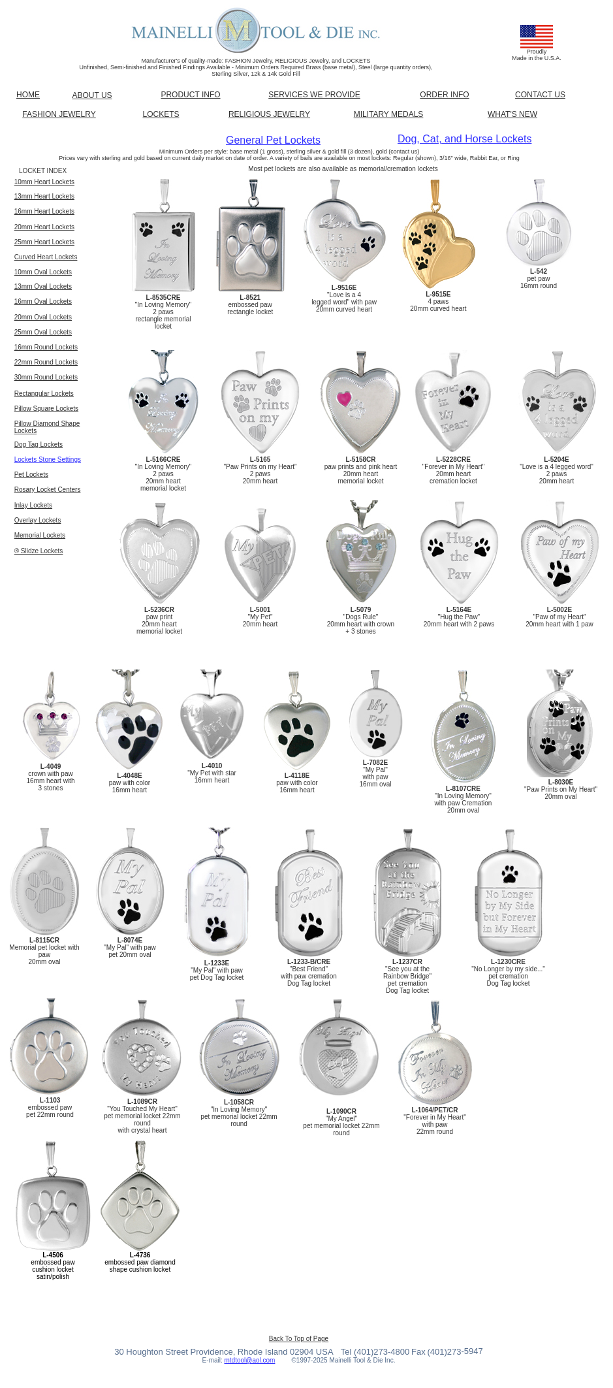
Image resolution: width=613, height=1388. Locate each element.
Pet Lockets (31, 474)
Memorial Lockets (39, 535)
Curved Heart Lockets (46, 257)
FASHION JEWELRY (58, 114)
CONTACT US (540, 94)
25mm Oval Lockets (43, 332)
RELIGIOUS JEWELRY (269, 114)
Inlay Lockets (33, 505)
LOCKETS (160, 114)
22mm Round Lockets (46, 362)
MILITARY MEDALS (389, 114)
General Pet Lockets (273, 140)
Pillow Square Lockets (46, 408)
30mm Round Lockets (46, 377)
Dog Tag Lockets (38, 444)
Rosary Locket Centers (47, 489)
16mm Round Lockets (46, 347)
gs (77, 459)
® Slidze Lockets (38, 551)
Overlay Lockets (37, 520)
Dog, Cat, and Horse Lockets (464, 138)
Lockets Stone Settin (44, 459)
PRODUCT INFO (190, 94)
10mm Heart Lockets (44, 182)
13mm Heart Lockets (44, 196)
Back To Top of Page (298, 1338)
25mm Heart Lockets (44, 242)
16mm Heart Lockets (44, 211)
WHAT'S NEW (512, 114)
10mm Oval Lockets (43, 272)
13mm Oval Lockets (43, 286)
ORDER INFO (444, 94)
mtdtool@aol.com (249, 1360)
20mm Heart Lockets (44, 227)
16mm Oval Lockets (43, 301)
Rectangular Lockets (44, 393)
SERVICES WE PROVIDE (314, 94)
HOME (28, 94)
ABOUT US (92, 95)
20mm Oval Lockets (43, 317)
